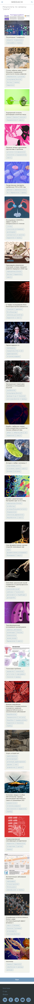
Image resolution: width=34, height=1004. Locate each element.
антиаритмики (11, 846)
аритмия (19, 846)
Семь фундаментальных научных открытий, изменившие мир (16, 546)
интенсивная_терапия (13, 468)
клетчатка (22, 717)
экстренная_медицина (13, 356)
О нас (5, 991)
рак (16, 396)
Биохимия (10, 471)
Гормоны (15, 117)
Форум (5, 994)
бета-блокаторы (12, 312)
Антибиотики (11, 506)
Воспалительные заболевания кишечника (16, 877)
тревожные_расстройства (14, 315)
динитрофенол (11, 595)
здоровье (9, 764)
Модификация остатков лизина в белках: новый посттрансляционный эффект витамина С (17, 920)
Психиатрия (10, 309)
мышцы (9, 117)
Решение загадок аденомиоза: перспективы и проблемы (16, 148)
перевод (19, 42)
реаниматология (12, 803)
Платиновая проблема (13, 668)
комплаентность (12, 235)
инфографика (11, 42)
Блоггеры (6, 988)
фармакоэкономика (20, 189)
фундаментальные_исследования (16, 552)
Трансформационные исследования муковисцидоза (16, 626)
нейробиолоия (11, 967)
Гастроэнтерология (12, 884)
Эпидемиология (11, 512)
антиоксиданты (11, 931)
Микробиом (10, 720)
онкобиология (11, 390)
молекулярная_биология (14, 79)
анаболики (10, 592)
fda (8, 192)
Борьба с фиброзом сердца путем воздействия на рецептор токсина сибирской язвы (16, 428)
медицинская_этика (12, 351)
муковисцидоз (11, 632)
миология (22, 117)
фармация (10, 189)
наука (8, 549)
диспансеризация (12, 759)
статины (9, 226)
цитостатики (11, 674)
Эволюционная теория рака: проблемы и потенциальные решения (15, 385)
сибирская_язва (18, 432)
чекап (16, 764)
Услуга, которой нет (12, 753)
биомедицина (11, 555)
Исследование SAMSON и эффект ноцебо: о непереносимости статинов (15, 221)
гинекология (10, 154)
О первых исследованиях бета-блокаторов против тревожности (17, 305)
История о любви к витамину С (16, 463)
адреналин (19, 309)
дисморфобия (11, 597)
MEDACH (17, 2)
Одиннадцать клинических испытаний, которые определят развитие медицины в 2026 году (16, 267)
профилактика (11, 767)
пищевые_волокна (21, 720)
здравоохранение (12, 353)
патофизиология (20, 152)
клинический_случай (13, 589)
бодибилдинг (22, 595)
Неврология (10, 85)
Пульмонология (11, 635)
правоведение (11, 348)
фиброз (9, 432)
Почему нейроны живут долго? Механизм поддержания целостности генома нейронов (16, 72)
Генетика (9, 82)
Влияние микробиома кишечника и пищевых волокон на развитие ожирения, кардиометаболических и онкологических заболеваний (16, 708)
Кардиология (10, 237)
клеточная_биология (13, 399)
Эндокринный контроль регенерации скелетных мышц (16, 113)
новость (21, 120)
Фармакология (15, 192)
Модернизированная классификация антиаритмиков (16, 840)
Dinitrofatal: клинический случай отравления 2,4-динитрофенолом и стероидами (17, 584)
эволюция (10, 396)
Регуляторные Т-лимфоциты (15, 37)
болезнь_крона (11, 887)
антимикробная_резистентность (16, 509)
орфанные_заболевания (14, 629)
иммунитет (10, 40)
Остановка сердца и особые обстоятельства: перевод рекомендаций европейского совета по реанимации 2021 (15, 797)
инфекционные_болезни (14, 271)
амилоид (20, 967)
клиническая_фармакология (15, 514)
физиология (19, 40)
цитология (21, 76)
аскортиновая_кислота (13, 465)
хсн (26, 432)
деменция (10, 970)
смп (21, 351)
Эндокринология (12, 120)
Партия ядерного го (12, 345)
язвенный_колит (12, 889)
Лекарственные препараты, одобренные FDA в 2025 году (16, 186)
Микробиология (11, 517)
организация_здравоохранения (16, 761)
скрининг (20, 767)
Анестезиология (12, 808)
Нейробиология (11, 76)
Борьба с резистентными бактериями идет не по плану (16, 500)
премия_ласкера (11, 638)
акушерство (10, 671)
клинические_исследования (15, 229)
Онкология (22, 396)
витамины (17, 471)
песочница (9, 961)
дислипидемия (11, 232)
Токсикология (19, 592)
